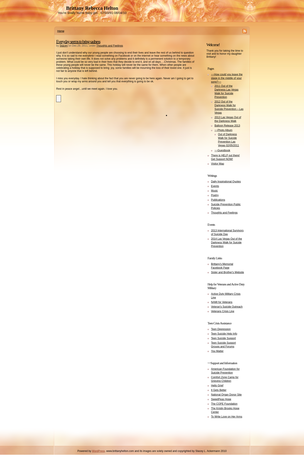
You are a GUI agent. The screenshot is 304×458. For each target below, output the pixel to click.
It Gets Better (218, 390)
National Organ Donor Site (226, 394)
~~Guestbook (222, 150)
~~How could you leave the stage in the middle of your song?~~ (227, 78)
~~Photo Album (223, 130)
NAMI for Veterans (221, 302)
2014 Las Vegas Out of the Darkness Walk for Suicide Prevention (226, 242)
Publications (218, 199)
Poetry (215, 195)
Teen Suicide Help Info (224, 333)
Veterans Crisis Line (222, 311)
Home (60, 31)
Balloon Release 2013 (227, 125)
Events (215, 186)
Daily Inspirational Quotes (226, 181)
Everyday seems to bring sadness (78, 41)
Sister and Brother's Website (227, 272)
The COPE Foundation (224, 403)
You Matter (217, 351)
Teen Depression (221, 329)
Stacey (64, 45)
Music (214, 190)
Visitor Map (217, 163)
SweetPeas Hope (221, 399)
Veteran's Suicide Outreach (227, 306)
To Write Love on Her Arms (226, 416)
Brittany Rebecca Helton (92, 8)
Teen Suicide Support (223, 338)
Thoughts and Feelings (109, 45)
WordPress (98, 451)
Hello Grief (217, 385)
